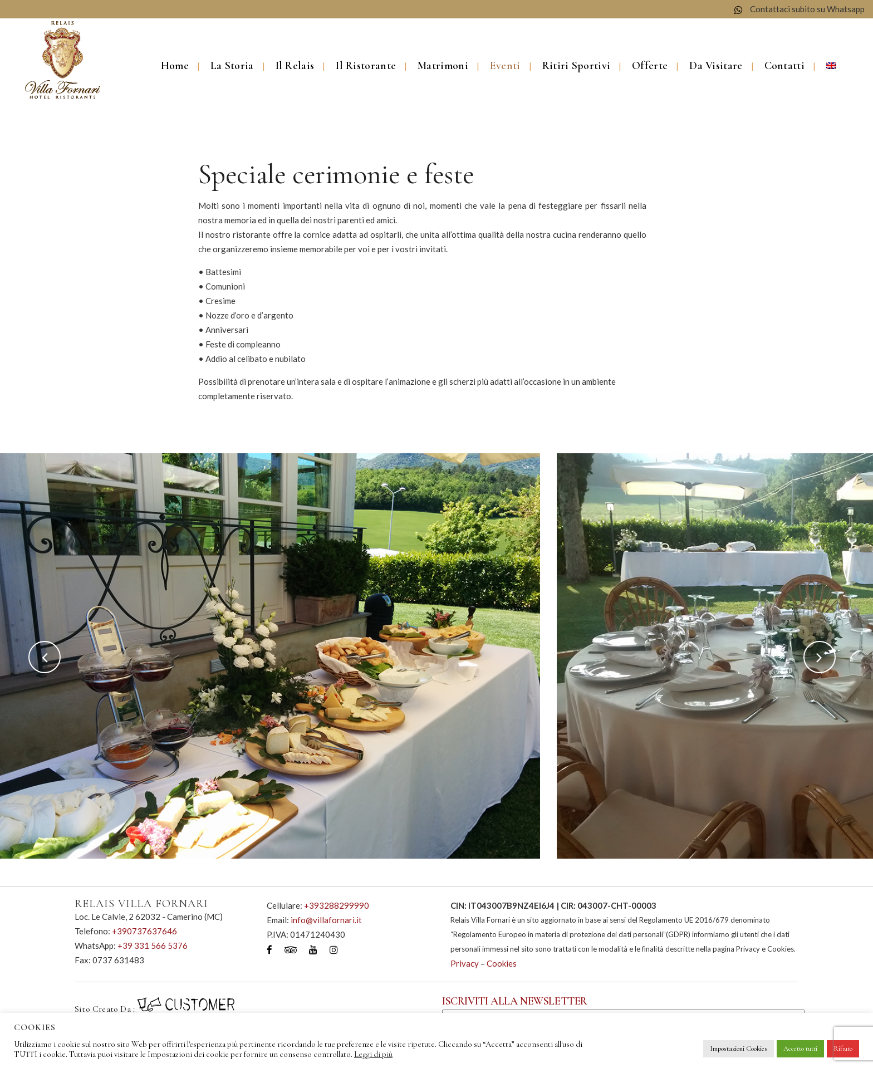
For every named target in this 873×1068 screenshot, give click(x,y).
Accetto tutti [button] (800, 1048)
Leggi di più (373, 1054)
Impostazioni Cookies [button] (738, 1048)
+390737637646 (144, 931)
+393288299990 (336, 905)
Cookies (502, 963)
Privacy (464, 963)
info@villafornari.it (326, 920)
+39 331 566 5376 (152, 945)
